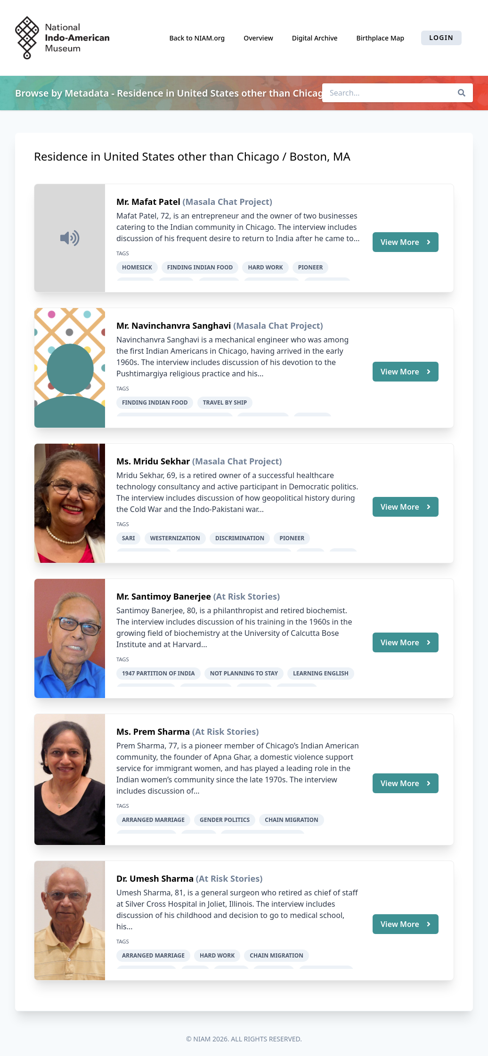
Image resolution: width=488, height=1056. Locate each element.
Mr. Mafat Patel (149, 201)
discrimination (239, 536)
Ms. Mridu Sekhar (154, 458)
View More (406, 241)
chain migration (291, 816)
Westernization (175, 536)
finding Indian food (200, 267)
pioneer (310, 267)
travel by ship (225, 402)
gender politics (225, 816)
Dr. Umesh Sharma (156, 872)
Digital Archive (315, 37)
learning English (321, 670)
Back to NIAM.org (197, 37)
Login (441, 37)
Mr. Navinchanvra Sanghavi (174, 324)
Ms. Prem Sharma (154, 727)
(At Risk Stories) (246, 593)
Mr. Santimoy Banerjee (164, 593)
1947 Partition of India (158, 670)
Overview (258, 37)
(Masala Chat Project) (227, 201)
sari (128, 536)
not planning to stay (244, 670)
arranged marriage (153, 816)
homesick (137, 267)
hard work (265, 267)
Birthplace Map (381, 37)
